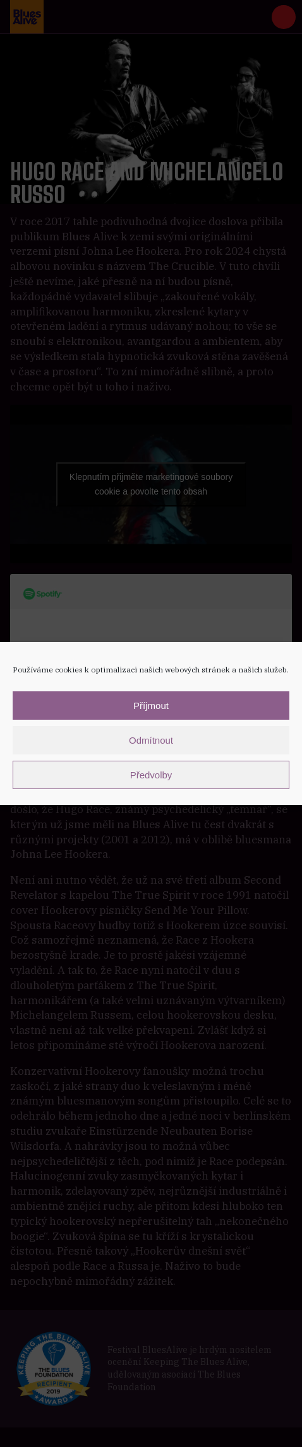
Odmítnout (151, 740)
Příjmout (151, 705)
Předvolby (151, 775)
